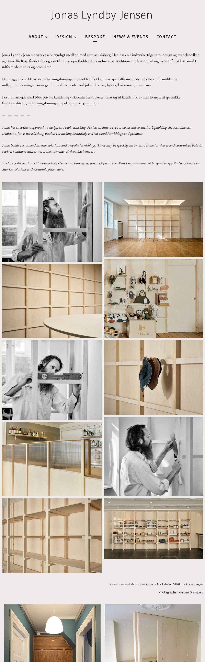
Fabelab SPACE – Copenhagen (182, 584)
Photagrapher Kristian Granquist (181, 592)
